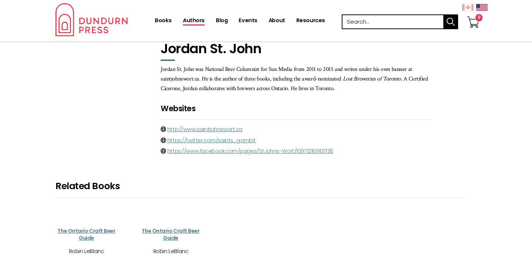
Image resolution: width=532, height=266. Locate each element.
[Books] (163, 21)
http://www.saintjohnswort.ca (204, 129)
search (450, 21)
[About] (277, 21)
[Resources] (311, 21)
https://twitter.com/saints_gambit (211, 140)
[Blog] (221, 21)
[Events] (248, 21)
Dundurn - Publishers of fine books (104, 19)
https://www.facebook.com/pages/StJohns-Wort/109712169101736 (250, 151)
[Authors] (193, 21)
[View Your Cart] (473, 14)
